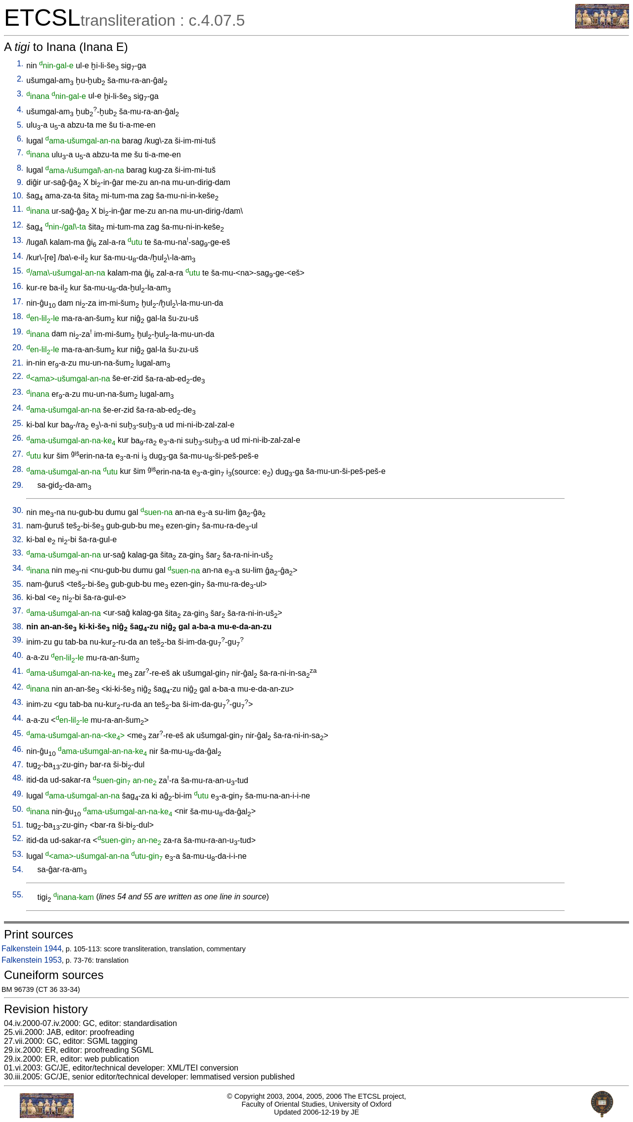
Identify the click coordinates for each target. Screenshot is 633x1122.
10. (17, 195)
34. (17, 568)
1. (20, 63)
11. (17, 209)
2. (20, 79)
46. (17, 749)
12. (17, 225)
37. (17, 611)
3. (20, 94)
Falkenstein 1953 (31, 960)
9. (20, 182)
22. (17, 376)
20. (17, 347)
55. (17, 894)
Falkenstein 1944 (31, 948)
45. (17, 733)
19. (17, 331)
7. (20, 152)
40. (17, 655)
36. (17, 597)
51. (17, 825)
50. (17, 809)
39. (17, 640)
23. (17, 392)
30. (17, 510)
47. (17, 764)
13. (17, 240)
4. (20, 109)
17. (17, 301)
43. (17, 702)
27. (17, 454)
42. (17, 687)
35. (17, 584)
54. (17, 869)
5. (20, 125)
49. (17, 794)
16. (17, 286)
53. (17, 854)
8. (20, 168)
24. (17, 408)
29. (17, 485)
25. (17, 423)
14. (17, 256)
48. (17, 778)
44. (17, 718)
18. (17, 316)
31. (17, 525)
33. (17, 553)
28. (17, 469)
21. (17, 363)
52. (17, 838)
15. (17, 271)
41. (17, 671)
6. (20, 139)
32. (17, 539)
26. (17, 438)
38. (17, 626)
